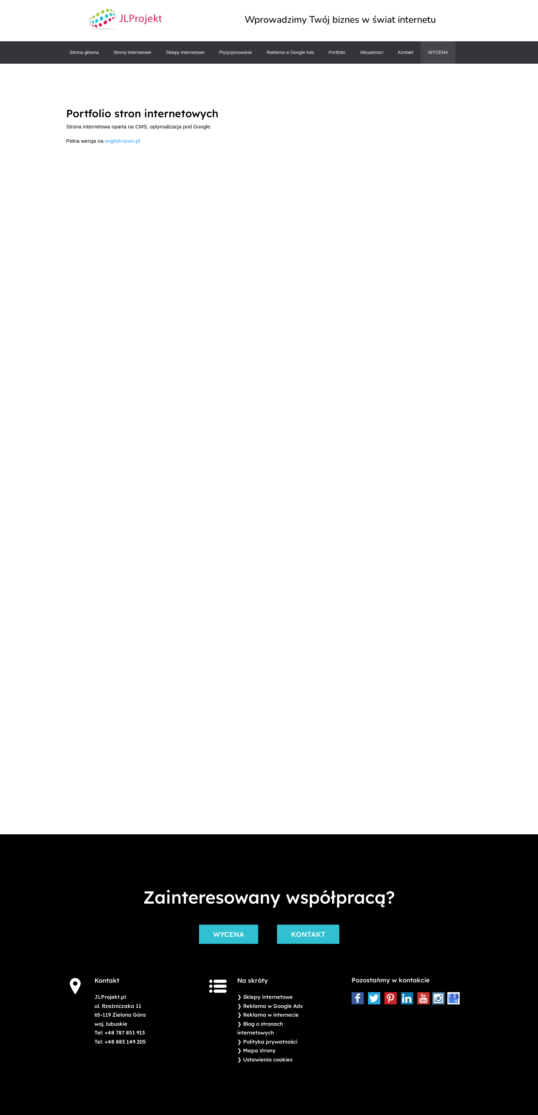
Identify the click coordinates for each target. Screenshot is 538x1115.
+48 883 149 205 (125, 1041)
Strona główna (84, 52)
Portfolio (336, 52)
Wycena (438, 52)
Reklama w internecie (271, 1014)
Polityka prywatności (270, 1041)
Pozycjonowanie (235, 52)
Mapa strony (259, 1050)
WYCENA (228, 934)
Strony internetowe (132, 52)
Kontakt (405, 52)
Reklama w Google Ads (290, 52)
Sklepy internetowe (185, 52)
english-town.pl (122, 141)
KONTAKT (308, 934)
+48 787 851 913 (125, 1032)
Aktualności (371, 52)
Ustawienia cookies (267, 1059)
